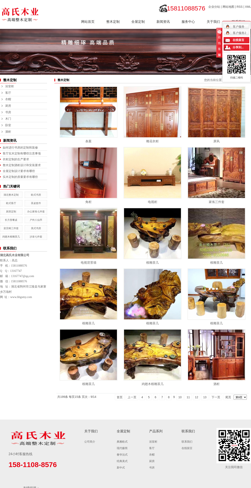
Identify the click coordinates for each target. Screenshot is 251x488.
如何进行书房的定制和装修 (20, 147)
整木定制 (113, 21)
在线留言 (187, 448)
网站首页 (88, 21)
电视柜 (152, 202)
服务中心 (188, 21)
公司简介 (89, 441)
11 (188, 397)
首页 (120, 397)
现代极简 (122, 448)
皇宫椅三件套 (11, 228)
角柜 (88, 202)
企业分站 (214, 6)
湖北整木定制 (11, 194)
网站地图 (228, 6)
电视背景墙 (88, 262)
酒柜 (8, 131)
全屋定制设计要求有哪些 (19, 171)
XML (248, 6)
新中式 (121, 467)
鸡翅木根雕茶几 (11, 236)
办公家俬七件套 (36, 211)
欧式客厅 (11, 203)
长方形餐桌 (11, 219)
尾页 (228, 397)
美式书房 (36, 228)
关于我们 (213, 21)
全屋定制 (138, 21)
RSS (240, 6)
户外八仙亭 (36, 219)
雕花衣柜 (152, 141)
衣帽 (8, 99)
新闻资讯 (163, 21)
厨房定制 (11, 211)
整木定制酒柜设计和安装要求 (22, 165)
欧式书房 (36, 194)
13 (204, 397)
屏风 (216, 141)
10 (180, 397)
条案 (88, 141)
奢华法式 (122, 454)
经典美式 (122, 461)
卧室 (8, 125)
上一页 (132, 397)
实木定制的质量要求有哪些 (20, 177)
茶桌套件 (36, 203)
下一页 (215, 397)
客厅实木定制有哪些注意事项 (22, 153)
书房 (8, 112)
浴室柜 (9, 86)
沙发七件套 (36, 236)
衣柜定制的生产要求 (16, 159)
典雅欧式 (122, 441)
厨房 (8, 105)
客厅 (8, 92)
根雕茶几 (152, 262)
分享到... (238, 47)
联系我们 (187, 441)
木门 (8, 118)
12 (196, 397)
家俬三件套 (216, 202)
